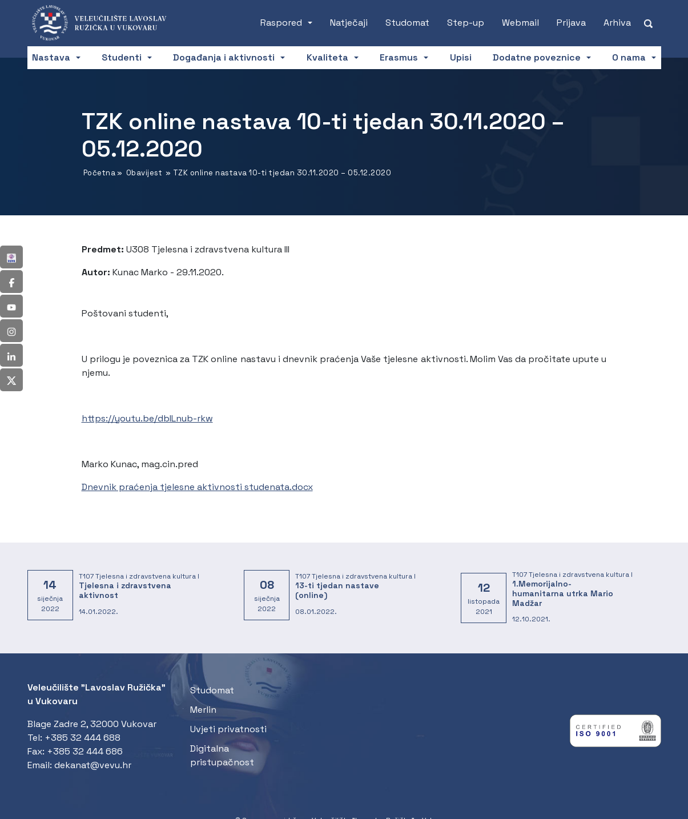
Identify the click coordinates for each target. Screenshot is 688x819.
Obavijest (144, 173)
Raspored (281, 23)
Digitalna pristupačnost (222, 755)
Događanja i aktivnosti (224, 57)
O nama (629, 57)
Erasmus (399, 57)
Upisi (461, 57)
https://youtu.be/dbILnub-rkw (147, 418)
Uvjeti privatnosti (228, 729)
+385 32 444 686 (85, 751)
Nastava (51, 57)
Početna (99, 173)
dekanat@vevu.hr (92, 765)
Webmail (520, 23)
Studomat (407, 23)
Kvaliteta (327, 57)
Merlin (203, 710)
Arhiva (617, 23)
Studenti (122, 57)
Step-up (465, 23)
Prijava (571, 23)
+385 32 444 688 (82, 738)
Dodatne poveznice (537, 57)
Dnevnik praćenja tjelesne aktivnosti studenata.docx (197, 487)
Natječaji (349, 23)
